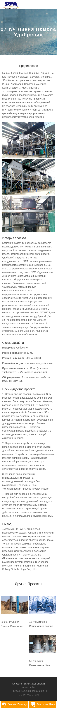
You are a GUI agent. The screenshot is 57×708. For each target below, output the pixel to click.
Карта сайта (28, 687)
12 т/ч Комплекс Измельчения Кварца (41, 624)
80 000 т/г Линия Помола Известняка (12, 624)
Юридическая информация (28, 691)
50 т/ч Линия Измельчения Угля (39, 663)
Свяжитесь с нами (29, 694)
